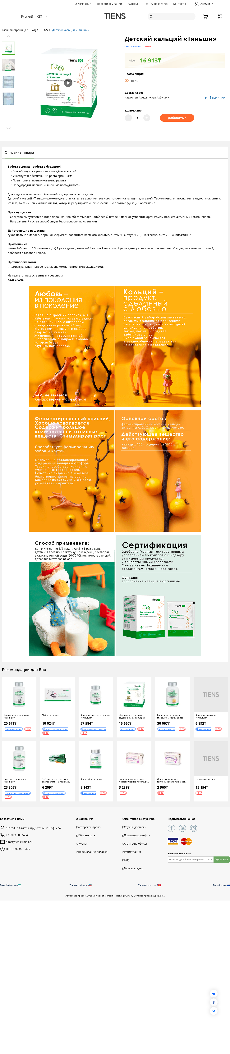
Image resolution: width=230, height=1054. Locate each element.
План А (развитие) (156, 4)
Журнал (133, 4)
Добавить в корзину (177, 119)
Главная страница (15, 30)
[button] (148, 98)
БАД (34, 30)
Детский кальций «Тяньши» (70, 30)
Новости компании (109, 4)
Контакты (179, 4)
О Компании (83, 4)
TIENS (45, 30)
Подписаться (221, 859)
